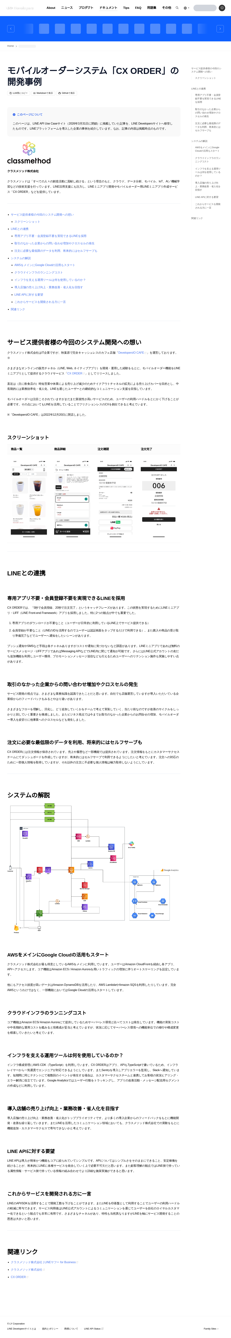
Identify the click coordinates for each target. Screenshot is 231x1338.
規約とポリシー (50, 1328)
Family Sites (211, 1328)
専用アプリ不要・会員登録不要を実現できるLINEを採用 (50, 235)
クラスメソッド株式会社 (26, 1269)
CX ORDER (74, 373)
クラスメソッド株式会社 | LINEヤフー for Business (43, 1262)
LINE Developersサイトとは (21, 1328)
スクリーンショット (27, 221)
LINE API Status (93, 1328)
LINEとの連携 (20, 228)
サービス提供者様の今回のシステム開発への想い (42, 214)
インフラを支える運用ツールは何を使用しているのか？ (50, 279)
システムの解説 (21, 258)
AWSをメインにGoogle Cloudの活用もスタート (44, 265)
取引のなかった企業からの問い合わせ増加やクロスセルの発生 (54, 243)
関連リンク (18, 309)
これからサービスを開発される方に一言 (40, 301)
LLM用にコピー (19, 93)
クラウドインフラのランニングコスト (38, 272)
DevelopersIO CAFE (131, 352)
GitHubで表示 (66, 93)
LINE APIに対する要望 (28, 294)
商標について (71, 1328)
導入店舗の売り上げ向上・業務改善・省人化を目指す (48, 287)
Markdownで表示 (43, 93)
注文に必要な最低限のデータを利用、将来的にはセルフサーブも (55, 250)
